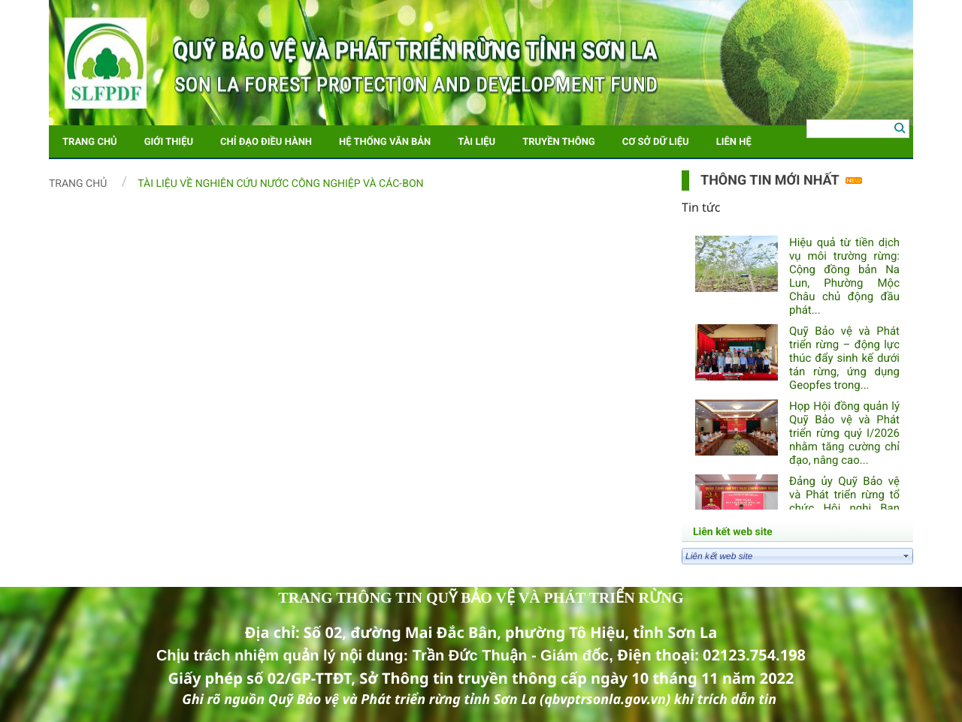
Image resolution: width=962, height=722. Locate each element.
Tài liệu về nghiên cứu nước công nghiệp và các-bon (280, 184)
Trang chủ (78, 184)
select (906, 556)
